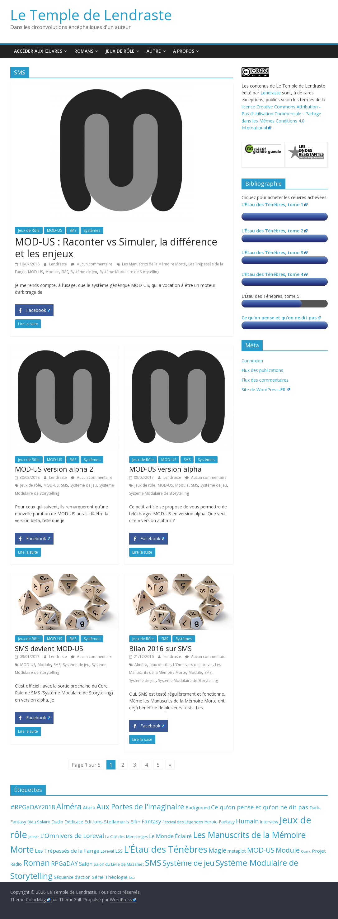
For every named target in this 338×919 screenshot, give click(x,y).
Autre (154, 51)
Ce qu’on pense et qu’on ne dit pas (281, 318)
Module (52, 271)
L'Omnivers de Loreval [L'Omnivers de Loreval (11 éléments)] (72, 835)
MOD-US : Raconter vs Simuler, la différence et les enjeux (116, 247)
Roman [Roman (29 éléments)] (36, 862)
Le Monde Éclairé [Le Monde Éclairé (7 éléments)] (170, 836)
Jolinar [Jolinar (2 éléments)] (33, 837)
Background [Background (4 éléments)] (197, 808)
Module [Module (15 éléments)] (288, 850)
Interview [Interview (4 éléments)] (269, 822)
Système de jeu (84, 271)
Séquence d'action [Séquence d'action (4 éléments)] (72, 877)
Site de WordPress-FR (266, 390)
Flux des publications (262, 370)
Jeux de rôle (30, 485)
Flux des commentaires (265, 380)
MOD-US (54, 230)
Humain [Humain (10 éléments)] (247, 821)
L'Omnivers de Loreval (193, 664)
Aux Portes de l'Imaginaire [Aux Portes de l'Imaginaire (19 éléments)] (140, 807)
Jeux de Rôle (120, 51)
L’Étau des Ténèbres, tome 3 (274, 252)
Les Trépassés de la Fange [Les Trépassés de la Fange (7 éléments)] (67, 850)
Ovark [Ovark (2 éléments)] (306, 851)
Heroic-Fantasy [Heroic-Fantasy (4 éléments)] (219, 822)
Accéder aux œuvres (38, 51)
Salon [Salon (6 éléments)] (85, 863)
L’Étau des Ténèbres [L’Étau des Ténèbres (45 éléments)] (165, 849)
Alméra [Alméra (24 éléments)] (69, 806)
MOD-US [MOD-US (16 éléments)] (261, 850)
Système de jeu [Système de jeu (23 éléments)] (188, 863)
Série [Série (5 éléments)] (98, 877)
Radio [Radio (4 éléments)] (16, 864)
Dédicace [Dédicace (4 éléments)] (73, 822)
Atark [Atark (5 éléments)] (89, 807)
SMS (72, 230)
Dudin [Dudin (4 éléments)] (57, 822)
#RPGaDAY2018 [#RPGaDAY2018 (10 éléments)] (32, 807)
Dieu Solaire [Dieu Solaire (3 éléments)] (38, 822)
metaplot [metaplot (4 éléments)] (237, 851)
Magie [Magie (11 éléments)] (217, 850)
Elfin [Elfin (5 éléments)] (135, 821)
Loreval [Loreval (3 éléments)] (107, 851)
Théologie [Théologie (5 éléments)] (116, 877)
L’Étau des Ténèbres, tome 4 (274, 274)
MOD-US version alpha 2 (54, 469)
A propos (183, 51)
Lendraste (58, 264)
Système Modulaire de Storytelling (129, 271)
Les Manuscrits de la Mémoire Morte (154, 264)
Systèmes (92, 230)
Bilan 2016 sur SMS (160, 648)
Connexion (252, 361)
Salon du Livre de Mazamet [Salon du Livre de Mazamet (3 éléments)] (119, 864)
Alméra (140, 664)
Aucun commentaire (91, 264)
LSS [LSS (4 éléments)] (119, 851)
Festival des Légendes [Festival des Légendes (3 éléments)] (182, 822)
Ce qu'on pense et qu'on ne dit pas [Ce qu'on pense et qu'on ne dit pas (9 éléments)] (259, 807)
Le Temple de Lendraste (91, 14)
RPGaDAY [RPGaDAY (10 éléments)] (64, 863)
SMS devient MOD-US (49, 648)
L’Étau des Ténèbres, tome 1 (274, 204)
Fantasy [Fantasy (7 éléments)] (151, 821)
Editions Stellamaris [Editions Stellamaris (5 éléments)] (106, 821)
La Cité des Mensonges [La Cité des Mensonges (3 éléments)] (126, 836)
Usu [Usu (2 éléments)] (132, 877)
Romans (83, 51)
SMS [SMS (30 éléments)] (153, 862)
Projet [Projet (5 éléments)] (319, 851)
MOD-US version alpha (165, 469)
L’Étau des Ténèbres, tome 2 (274, 231)
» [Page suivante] (170, 764)
